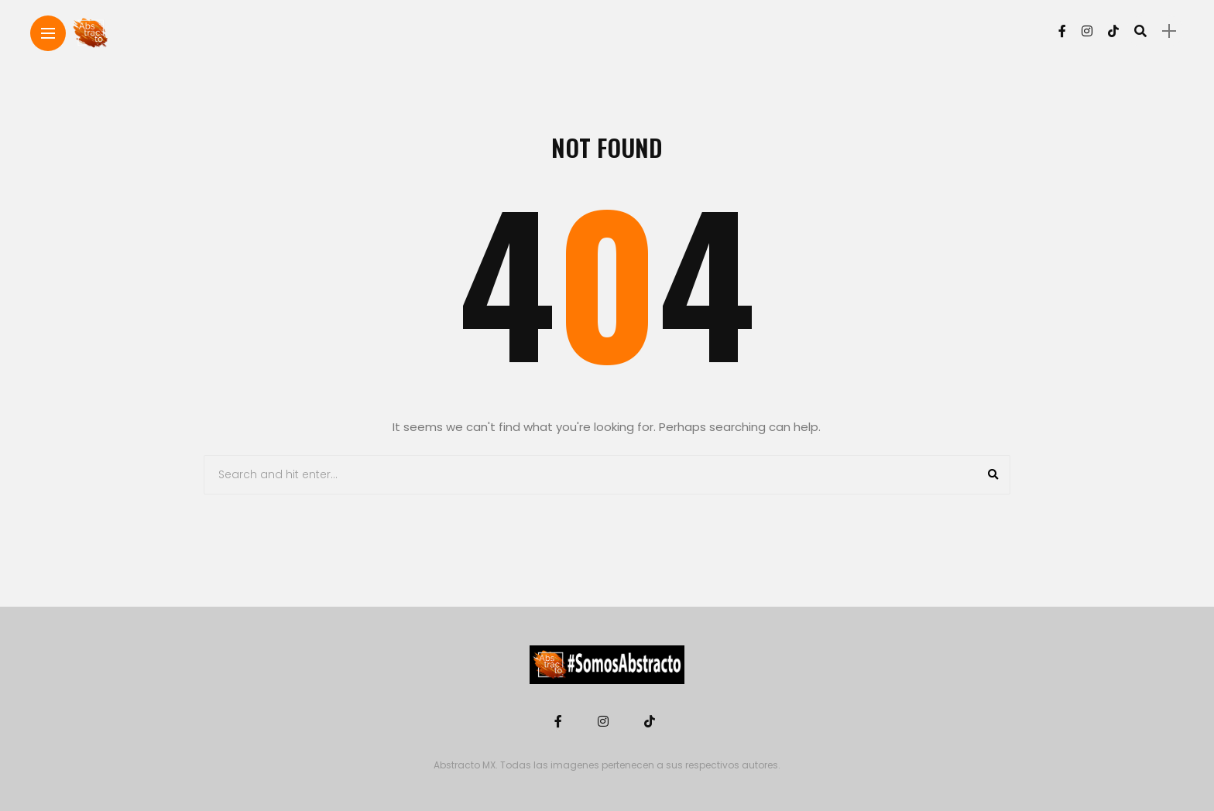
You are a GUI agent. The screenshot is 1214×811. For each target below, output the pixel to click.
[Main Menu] (48, 34)
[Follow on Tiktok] (1113, 31)
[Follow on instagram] (1087, 31)
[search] (1140, 31)
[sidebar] (1169, 31)
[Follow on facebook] (1062, 31)
